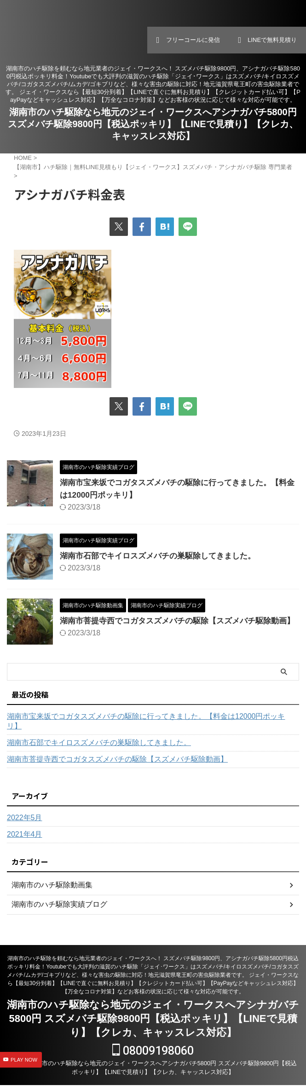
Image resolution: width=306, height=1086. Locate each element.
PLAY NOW (24, 1060)
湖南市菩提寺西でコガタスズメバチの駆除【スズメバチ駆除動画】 (117, 767)
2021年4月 (24, 842)
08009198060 (153, 1051)
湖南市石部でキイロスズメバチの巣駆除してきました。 (163, 555)
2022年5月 (24, 826)
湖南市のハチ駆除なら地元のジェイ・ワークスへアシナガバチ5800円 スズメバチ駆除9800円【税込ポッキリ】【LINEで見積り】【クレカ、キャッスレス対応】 (153, 124)
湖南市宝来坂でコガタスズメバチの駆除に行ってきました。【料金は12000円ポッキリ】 (146, 729)
